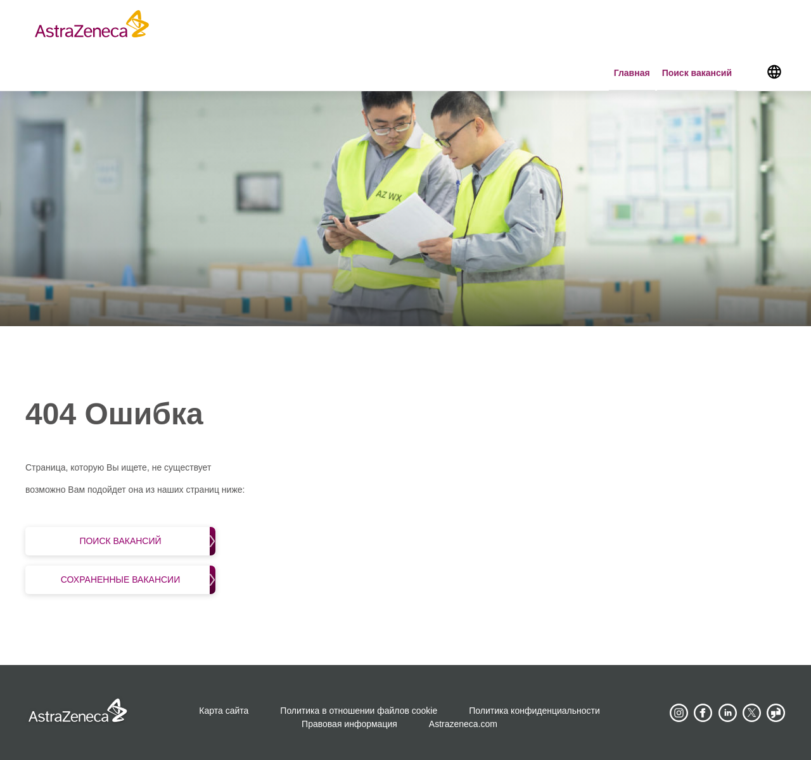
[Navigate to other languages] (774, 71)
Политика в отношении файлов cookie (358, 711)
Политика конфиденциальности (534, 711)
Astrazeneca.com (463, 724)
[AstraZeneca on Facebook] (703, 713)
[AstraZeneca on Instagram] (678, 713)
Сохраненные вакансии (138, 580)
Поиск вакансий (697, 73)
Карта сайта (223, 711)
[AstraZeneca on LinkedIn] (727, 713)
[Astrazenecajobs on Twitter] (752, 713)
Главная (632, 73)
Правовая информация (349, 724)
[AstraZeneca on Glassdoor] (776, 713)
